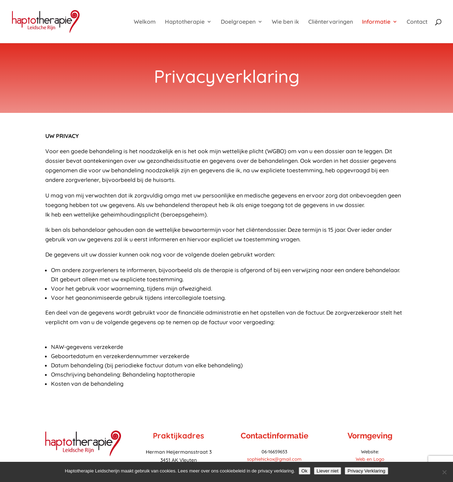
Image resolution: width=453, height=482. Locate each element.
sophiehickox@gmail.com (274, 459)
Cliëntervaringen (330, 22)
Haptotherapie (185, 22)
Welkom (145, 22)
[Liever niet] (444, 472)
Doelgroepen (238, 22)
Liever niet (328, 471)
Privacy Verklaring (366, 471)
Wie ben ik (285, 22)
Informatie (376, 22)
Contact (417, 22)
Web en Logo (370, 459)
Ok (305, 471)
